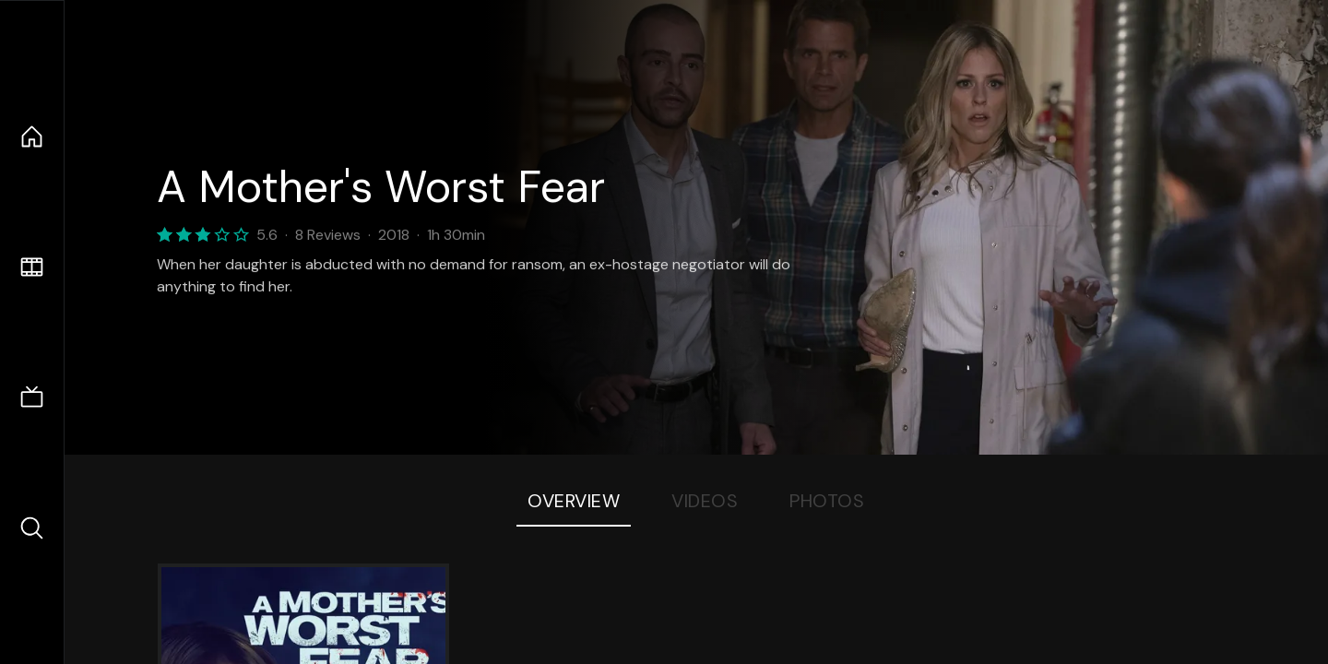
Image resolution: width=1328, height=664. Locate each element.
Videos (704, 501)
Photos (826, 501)
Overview (574, 501)
